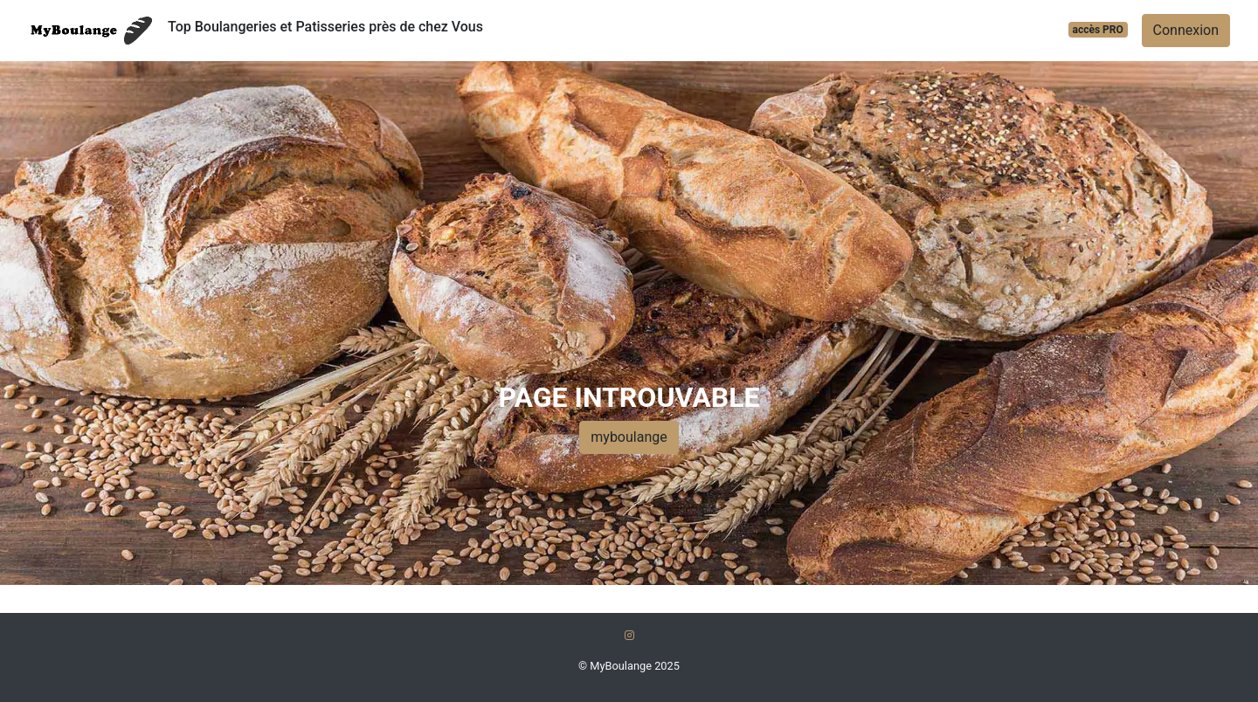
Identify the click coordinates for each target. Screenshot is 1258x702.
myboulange (629, 437)
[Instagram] (629, 635)
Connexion (1186, 30)
